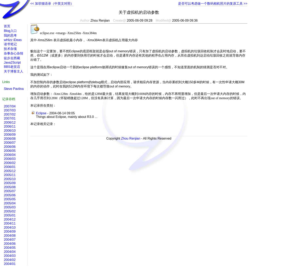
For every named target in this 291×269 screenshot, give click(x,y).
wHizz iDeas (13, 40)
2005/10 (10, 179)
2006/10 (10, 130)
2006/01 (10, 167)
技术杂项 (10, 48)
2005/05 (10, 199)
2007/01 (10, 118)
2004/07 (10, 239)
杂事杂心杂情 (13, 53)
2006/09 (10, 134)
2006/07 (10, 142)
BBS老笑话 (12, 66)
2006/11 (10, 126)
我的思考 (10, 35)
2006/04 (10, 155)
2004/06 (10, 243)
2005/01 (10, 215)
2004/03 (10, 255)
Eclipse (41, 113)
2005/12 (10, 171)
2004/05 (10, 247)
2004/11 (10, 223)
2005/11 (10, 175)
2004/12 (10, 219)
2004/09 (10, 231)
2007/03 (10, 110)
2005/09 (10, 183)
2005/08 (10, 187)
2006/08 (10, 138)
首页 (7, 26)
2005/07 (10, 191)
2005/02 (10, 211)
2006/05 (10, 150)
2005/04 (10, 203)
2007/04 (10, 106)
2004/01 (10, 264)
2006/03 (10, 159)
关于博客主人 (13, 71)
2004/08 (10, 235)
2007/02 (10, 114)
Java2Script (12, 62)
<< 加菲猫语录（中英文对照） (52, 3)
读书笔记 (10, 44)
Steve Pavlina (14, 88)
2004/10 (10, 227)
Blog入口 (10, 31)
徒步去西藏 (12, 58)
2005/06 (10, 195)
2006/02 (10, 163)
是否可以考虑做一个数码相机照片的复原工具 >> (212, 3)
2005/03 (10, 207)
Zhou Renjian (130, 138)
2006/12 (10, 122)
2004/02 (10, 260)
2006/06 (10, 146)
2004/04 (10, 251)
